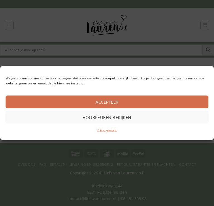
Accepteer (107, 102)
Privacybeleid (107, 130)
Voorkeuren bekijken (107, 117)
